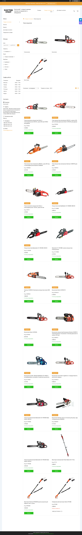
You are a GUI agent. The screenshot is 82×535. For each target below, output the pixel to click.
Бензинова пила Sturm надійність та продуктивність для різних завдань (64, 376)
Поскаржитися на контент (38, 533)
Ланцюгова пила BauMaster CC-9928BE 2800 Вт (63, 206)
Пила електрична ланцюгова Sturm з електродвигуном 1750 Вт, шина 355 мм (34, 206)
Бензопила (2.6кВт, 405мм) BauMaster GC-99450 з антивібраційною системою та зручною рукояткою (36, 376)
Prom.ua (47, 532)
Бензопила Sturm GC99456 (30, 332)
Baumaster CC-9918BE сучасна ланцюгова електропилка (62, 248)
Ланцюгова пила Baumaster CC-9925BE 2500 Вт (35, 248)
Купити (28, 133)
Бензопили (54, 52)
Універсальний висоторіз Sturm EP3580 (61, 501)
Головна (39, 10)
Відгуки (5, 27)
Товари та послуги (48, 10)
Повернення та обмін (7, 32)
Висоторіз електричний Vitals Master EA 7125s (63, 459)
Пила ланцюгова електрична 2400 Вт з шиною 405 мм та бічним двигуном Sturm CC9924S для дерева (64, 121)
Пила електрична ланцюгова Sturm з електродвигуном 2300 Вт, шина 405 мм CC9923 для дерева (36, 122)
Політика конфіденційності (49, 533)
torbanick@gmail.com (7, 130)
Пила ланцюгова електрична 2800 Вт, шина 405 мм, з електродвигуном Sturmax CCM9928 (37, 164)
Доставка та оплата (61, 10)
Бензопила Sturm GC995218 (58, 290)
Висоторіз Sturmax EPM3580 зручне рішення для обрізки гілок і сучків (36, 502)
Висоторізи (26, 80)
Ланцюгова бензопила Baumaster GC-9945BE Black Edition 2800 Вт (36, 418)
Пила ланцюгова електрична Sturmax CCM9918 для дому (64, 164)
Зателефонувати (51, 3)
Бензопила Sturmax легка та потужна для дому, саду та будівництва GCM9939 (65, 418)
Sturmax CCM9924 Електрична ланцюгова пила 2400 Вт (37, 290)
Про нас (5, 24)
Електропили (27, 52)
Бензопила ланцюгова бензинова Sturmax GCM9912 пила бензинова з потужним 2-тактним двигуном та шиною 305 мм (65, 334)
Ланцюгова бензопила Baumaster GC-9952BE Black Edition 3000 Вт (36, 460)
